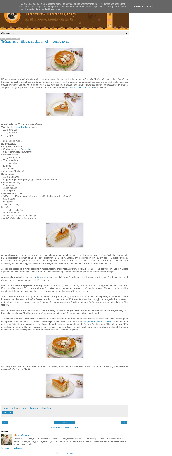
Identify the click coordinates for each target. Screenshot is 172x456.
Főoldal (64, 422)
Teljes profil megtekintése (11, 448)
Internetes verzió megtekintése (64, 427)
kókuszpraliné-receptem (81, 87)
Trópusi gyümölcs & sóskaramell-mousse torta (35, 41)
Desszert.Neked (21, 127)
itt (29, 149)
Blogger (69, 453)
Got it (150, 7)
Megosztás (8, 412)
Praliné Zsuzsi (22, 435)
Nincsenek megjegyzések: (40, 408)
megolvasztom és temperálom (98, 321)
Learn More (139, 7)
